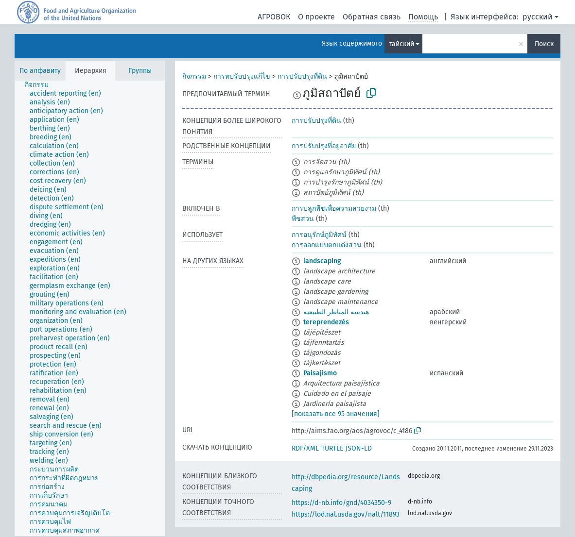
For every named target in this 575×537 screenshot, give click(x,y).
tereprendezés (326, 322)
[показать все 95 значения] (336, 414)
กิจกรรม (194, 76)
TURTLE (332, 448)
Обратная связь (372, 16)
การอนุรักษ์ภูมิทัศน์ (319, 235)
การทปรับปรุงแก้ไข (241, 76)
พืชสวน (303, 219)
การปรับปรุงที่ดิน (302, 76)
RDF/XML (305, 448)
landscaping (322, 261)
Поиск (544, 44)
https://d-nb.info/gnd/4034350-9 (341, 503)
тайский (401, 44)
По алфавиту (40, 71)
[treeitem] (40, 85)
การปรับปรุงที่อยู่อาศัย (324, 146)
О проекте (316, 16)
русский (538, 16)
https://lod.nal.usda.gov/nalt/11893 (346, 514)
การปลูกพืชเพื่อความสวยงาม (334, 208)
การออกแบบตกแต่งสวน (327, 245)
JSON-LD (359, 448)
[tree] (90, 308)
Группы (140, 71)
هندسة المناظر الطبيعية (336, 312)
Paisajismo (320, 373)
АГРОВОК (274, 16)
